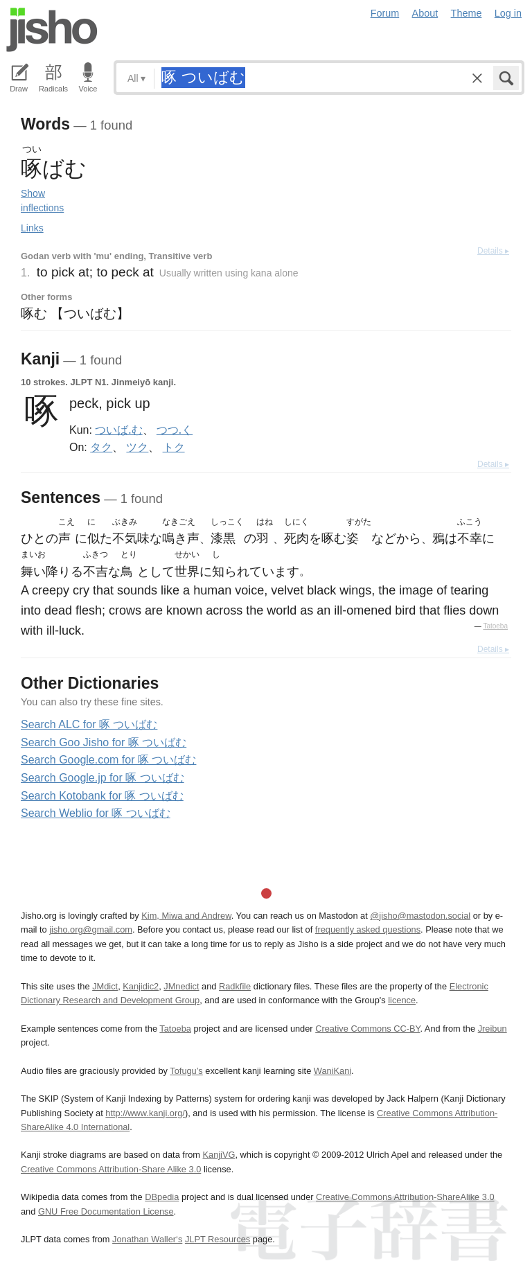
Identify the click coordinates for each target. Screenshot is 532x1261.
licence (402, 1000)
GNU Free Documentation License (106, 1211)
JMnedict (181, 986)
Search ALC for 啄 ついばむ (89, 724)
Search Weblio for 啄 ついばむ (95, 813)
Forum (385, 13)
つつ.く (175, 429)
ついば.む (118, 429)
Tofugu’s (186, 1071)
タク (101, 447)
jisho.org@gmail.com (90, 929)
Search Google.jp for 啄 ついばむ (102, 778)
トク (174, 447)
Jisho (52, 30)
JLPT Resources (217, 1239)
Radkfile (235, 986)
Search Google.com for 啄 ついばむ (108, 760)
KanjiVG (218, 1154)
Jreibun (492, 1028)
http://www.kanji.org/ (145, 1113)
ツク (137, 447)
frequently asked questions (367, 929)
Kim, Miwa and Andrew (186, 915)
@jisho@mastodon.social (420, 915)
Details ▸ (493, 251)
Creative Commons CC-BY (367, 1028)
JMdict (105, 986)
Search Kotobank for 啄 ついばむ (102, 796)
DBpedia (162, 1197)
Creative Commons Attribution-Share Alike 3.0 (111, 1169)
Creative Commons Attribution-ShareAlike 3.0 (405, 1197)
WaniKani (332, 1071)
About (425, 13)
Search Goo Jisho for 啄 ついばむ (103, 742)
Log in (508, 13)
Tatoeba (495, 626)
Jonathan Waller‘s (147, 1239)
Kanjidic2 (141, 986)
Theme (466, 13)
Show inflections (42, 200)
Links (32, 227)
